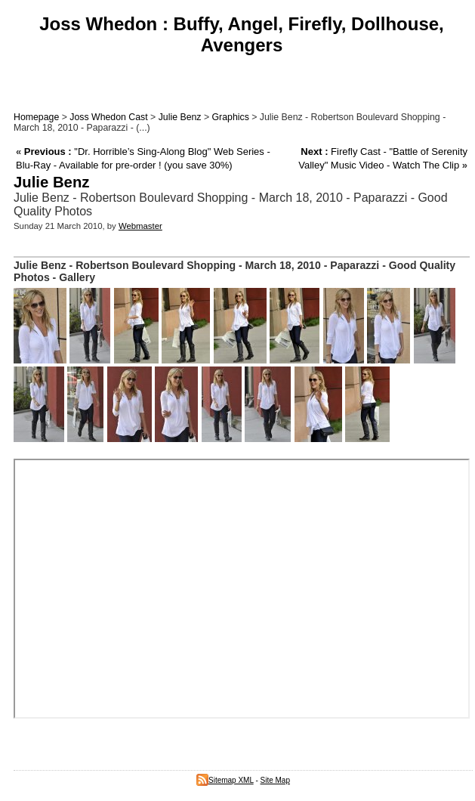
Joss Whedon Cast (108, 117)
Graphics (230, 117)
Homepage (36, 117)
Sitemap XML (225, 780)
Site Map (275, 780)
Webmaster (140, 225)
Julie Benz (180, 117)
